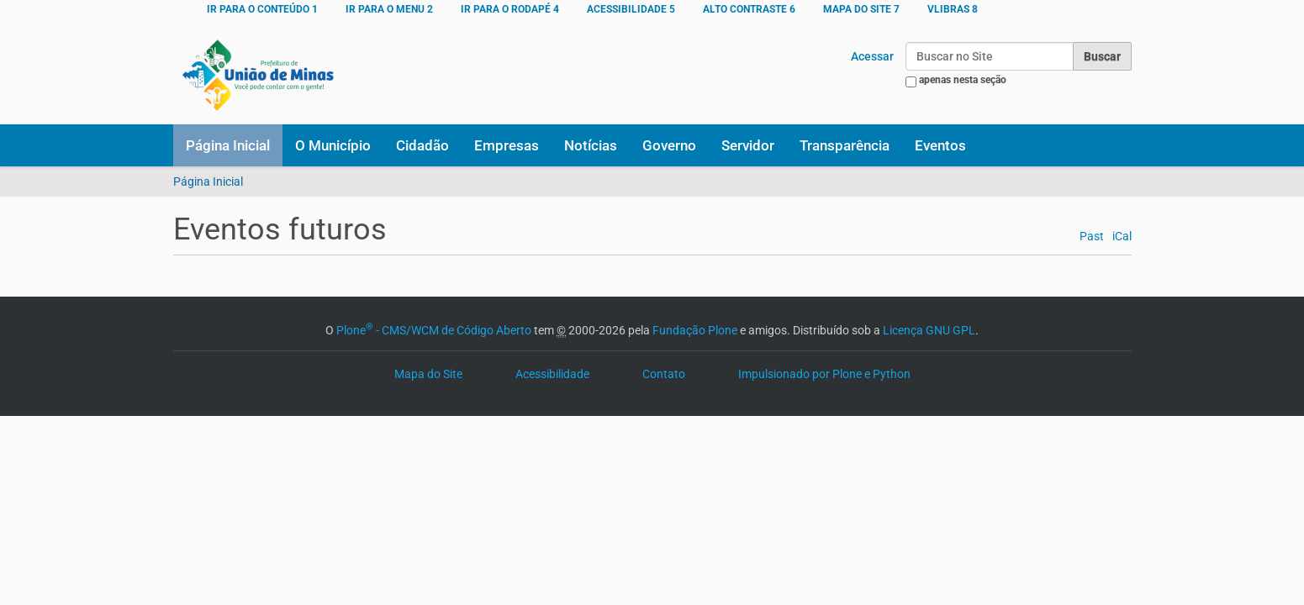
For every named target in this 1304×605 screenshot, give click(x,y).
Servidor (747, 145)
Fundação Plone (694, 330)
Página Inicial (228, 145)
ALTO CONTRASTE (749, 9)
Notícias (590, 145)
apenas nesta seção (962, 80)
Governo (669, 145)
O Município (333, 145)
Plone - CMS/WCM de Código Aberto (433, 330)
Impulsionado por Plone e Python (824, 374)
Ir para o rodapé (510, 9)
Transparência (845, 145)
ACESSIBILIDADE (631, 9)
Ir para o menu (389, 9)
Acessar (872, 56)
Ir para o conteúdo (262, 9)
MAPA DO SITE (861, 9)
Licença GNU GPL (929, 330)
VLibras (952, 9)
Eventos (940, 145)
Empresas (506, 145)
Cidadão (422, 145)
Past (1092, 236)
